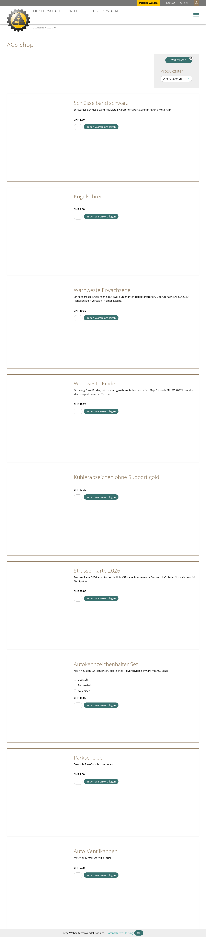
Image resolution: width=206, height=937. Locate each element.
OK (139, 933)
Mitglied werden (142, 2)
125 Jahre (111, 11)
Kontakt (164, 2)
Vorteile (73, 11)
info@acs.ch (13, 914)
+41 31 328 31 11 (16, 917)
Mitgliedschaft (46, 11)
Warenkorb (178, 60)
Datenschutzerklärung (119, 933)
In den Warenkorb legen (101, 127)
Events (92, 11)
